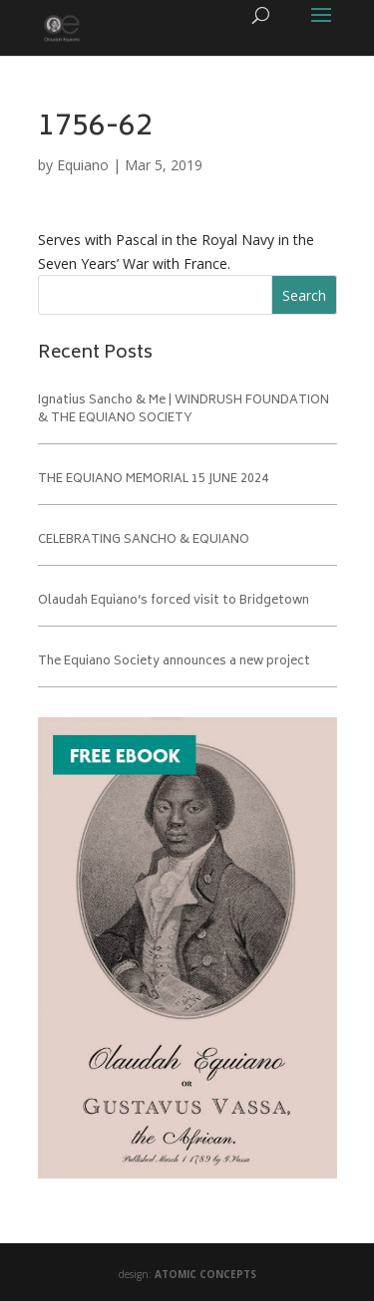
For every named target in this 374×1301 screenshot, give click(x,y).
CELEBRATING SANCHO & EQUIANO (143, 540)
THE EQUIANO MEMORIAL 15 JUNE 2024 (153, 479)
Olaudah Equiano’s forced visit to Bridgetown (173, 601)
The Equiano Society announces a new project (174, 661)
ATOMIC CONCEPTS (205, 1274)
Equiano (83, 164)
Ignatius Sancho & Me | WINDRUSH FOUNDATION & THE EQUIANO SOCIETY (183, 409)
